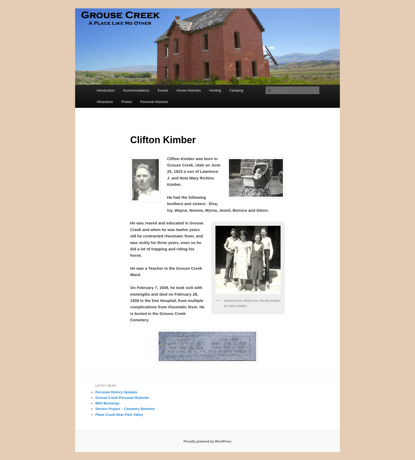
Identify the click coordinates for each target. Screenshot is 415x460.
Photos (126, 102)
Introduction (106, 90)
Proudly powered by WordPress (207, 441)
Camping (236, 90)
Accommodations (136, 90)
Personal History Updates (116, 392)
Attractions (105, 102)
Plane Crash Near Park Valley (119, 415)
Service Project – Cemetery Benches (125, 409)
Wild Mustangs (107, 403)
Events (163, 90)
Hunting (215, 90)
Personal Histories (154, 102)
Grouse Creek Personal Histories (122, 398)
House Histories (189, 90)
